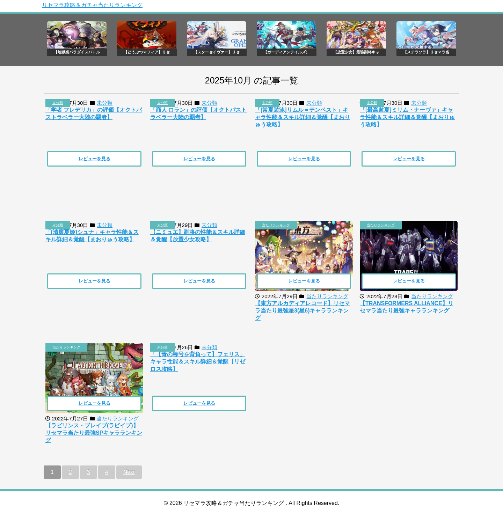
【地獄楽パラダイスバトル (77, 52)
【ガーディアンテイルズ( (285, 52)
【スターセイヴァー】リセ (217, 52)
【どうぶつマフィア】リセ (147, 52)
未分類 (57, 103)
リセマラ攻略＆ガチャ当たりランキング (92, 5)
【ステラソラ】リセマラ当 (426, 52)
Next (129, 472)
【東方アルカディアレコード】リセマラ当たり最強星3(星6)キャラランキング (302, 310)
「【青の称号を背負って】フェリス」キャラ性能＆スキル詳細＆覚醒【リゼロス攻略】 (197, 361)
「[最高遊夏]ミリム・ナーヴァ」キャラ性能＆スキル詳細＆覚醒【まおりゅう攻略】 (407, 117)
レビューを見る (94, 158)
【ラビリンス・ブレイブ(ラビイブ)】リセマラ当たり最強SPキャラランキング (93, 433)
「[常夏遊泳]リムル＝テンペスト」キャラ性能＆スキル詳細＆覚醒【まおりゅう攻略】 (302, 117)
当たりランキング (276, 225)
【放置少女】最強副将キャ (356, 52)
